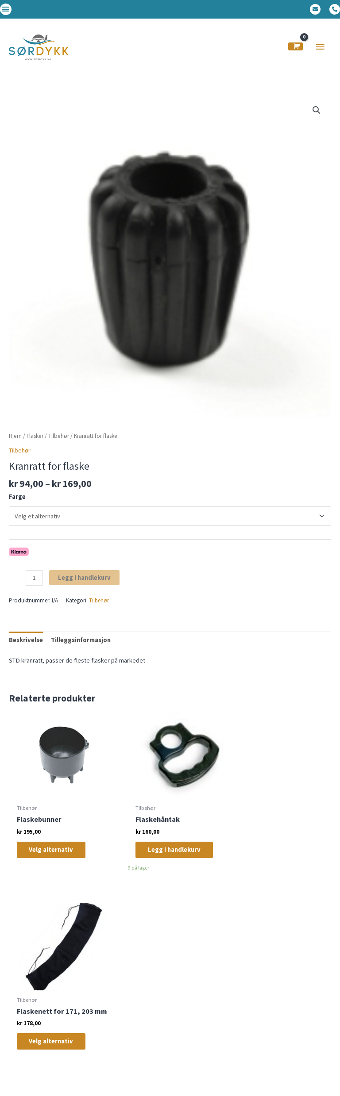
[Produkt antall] (34, 582)
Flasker (35, 440)
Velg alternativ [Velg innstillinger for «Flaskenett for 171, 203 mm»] (277, 864)
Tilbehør (58, 440)
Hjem (15, 440)
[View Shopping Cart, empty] (295, 49)
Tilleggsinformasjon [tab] (81, 645)
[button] (6, 9)
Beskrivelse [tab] (26, 645)
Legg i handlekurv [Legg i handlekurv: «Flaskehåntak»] (161, 859)
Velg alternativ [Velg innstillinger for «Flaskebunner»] (57, 855)
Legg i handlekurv (84, 582)
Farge (17, 502)
